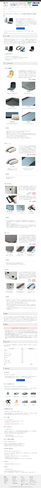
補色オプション (21, 150)
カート (35, 5)
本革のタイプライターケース (9, 57)
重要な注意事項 (12, 377)
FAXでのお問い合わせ (32, 480)
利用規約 (5, 481)
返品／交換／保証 (15, 480)
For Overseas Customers (33, 483)
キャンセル (14, 481)
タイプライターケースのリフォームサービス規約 (20, 377)
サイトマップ (22, 482)
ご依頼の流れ (5, 32)
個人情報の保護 (6, 480)
